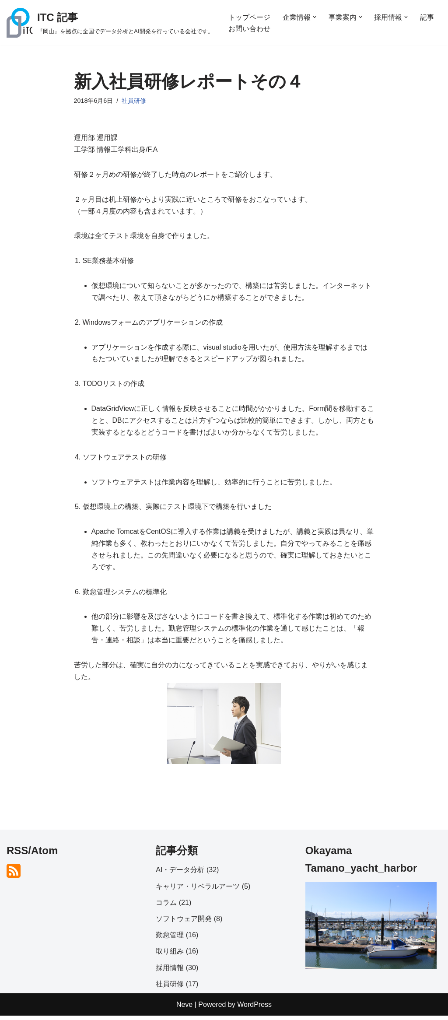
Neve (184, 1009)
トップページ (249, 17)
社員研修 (134, 100)
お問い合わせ (249, 28)
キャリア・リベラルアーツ (198, 890)
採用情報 (170, 972)
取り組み (170, 956)
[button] (314, 17)
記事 (427, 17)
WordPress (254, 1009)
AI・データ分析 (180, 874)
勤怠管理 (170, 939)
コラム (166, 907)
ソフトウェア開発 (184, 923)
